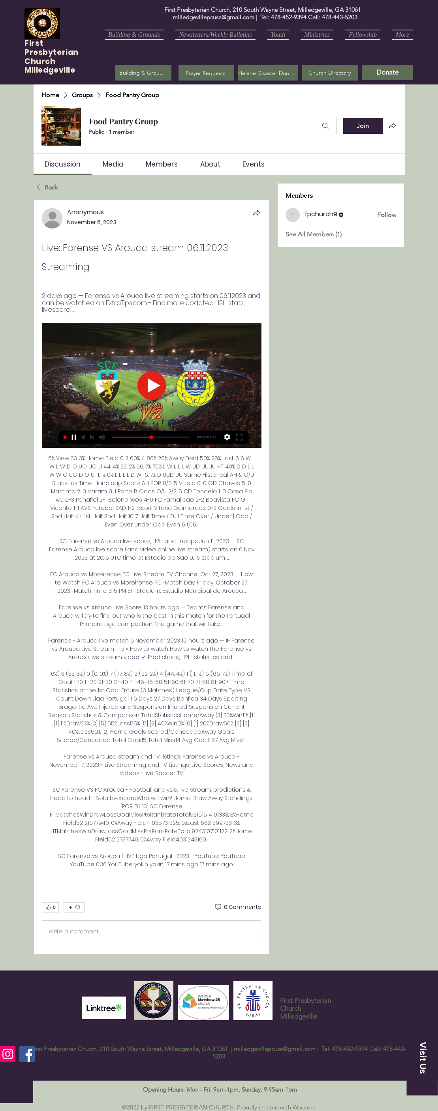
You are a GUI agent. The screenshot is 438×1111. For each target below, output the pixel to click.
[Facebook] (27, 1054)
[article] (152, 577)
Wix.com (304, 1107)
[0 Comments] (237, 907)
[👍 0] (50, 907)
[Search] (325, 126)
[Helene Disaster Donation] (268, 73)
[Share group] (392, 125)
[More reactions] (74, 907)
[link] (63, 164)
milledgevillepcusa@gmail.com (213, 17)
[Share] (256, 212)
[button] (206, 73)
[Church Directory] (330, 73)
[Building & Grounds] (143, 73)
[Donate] (387, 72)
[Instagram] (7, 1054)
